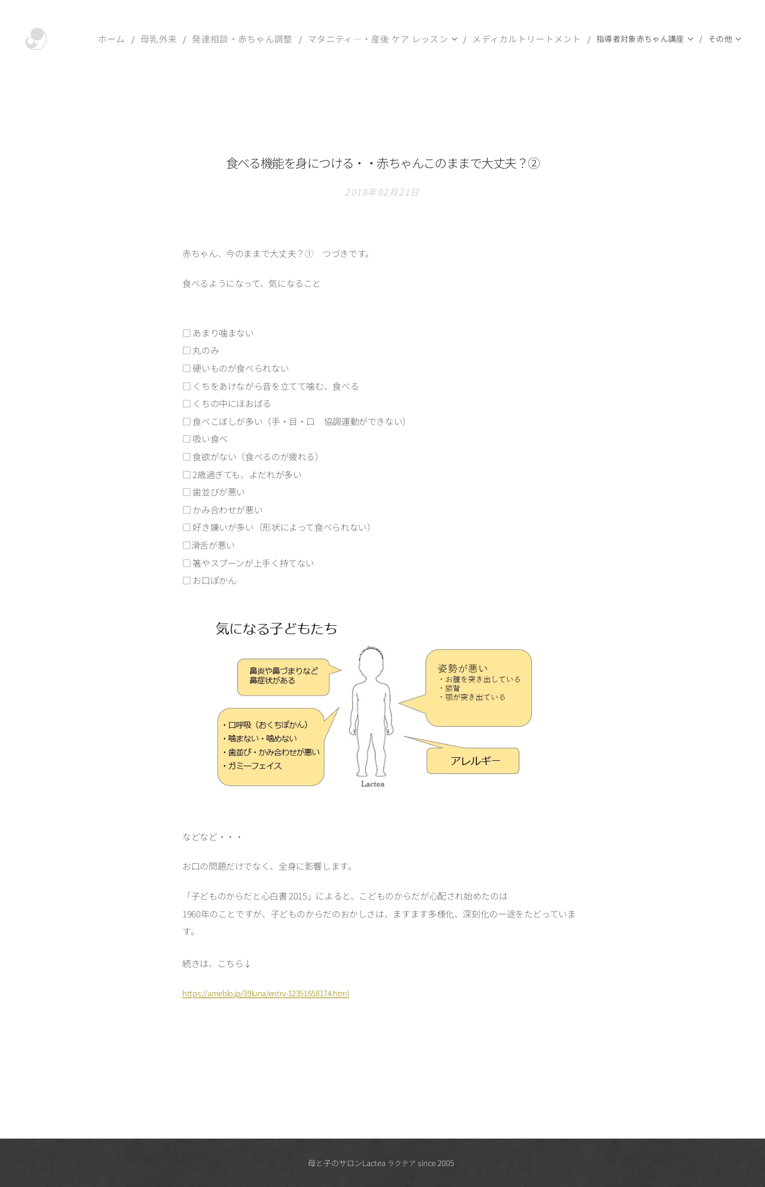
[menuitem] (103, 39)
